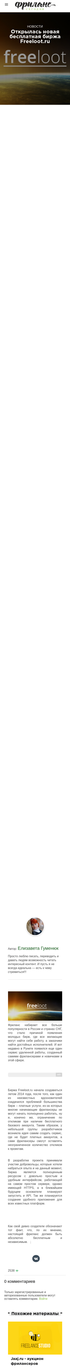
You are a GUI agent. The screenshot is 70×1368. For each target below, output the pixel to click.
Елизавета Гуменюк (38, 948)
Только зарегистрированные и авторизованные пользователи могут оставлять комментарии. (29, 1295)
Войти (43, 1298)
